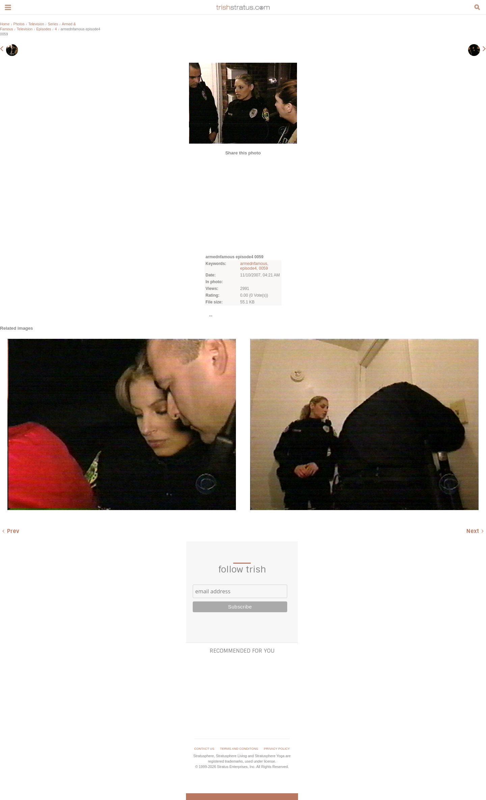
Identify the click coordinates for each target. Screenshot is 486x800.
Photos (19, 24)
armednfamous (253, 263)
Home (4, 24)
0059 (263, 268)
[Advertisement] (243, 204)
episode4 (248, 268)
